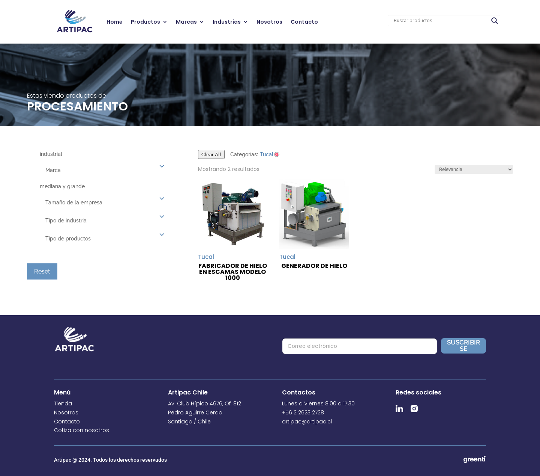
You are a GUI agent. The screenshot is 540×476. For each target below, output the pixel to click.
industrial (51, 154)
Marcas (186, 22)
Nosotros (269, 22)
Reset (42, 271)
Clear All (211, 154)
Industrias (227, 22)
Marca (53, 170)
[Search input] (441, 20)
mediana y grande (62, 186)
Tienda (63, 403)
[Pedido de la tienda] (474, 169)
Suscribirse (463, 345)
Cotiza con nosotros (81, 430)
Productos (145, 22)
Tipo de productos (68, 239)
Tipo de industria (66, 221)
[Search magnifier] (494, 20)
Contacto (304, 22)
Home (114, 22)
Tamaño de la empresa (73, 202)
